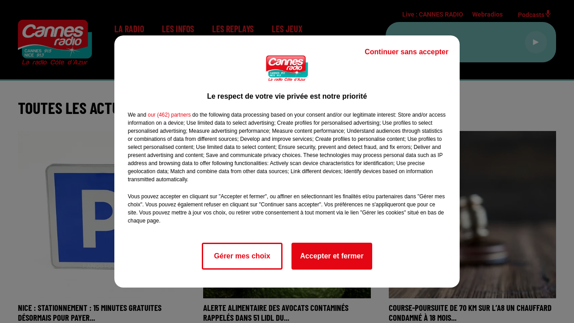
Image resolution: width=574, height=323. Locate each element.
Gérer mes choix (242, 256)
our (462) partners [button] (169, 115)
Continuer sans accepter (406, 52)
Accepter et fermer (331, 256)
